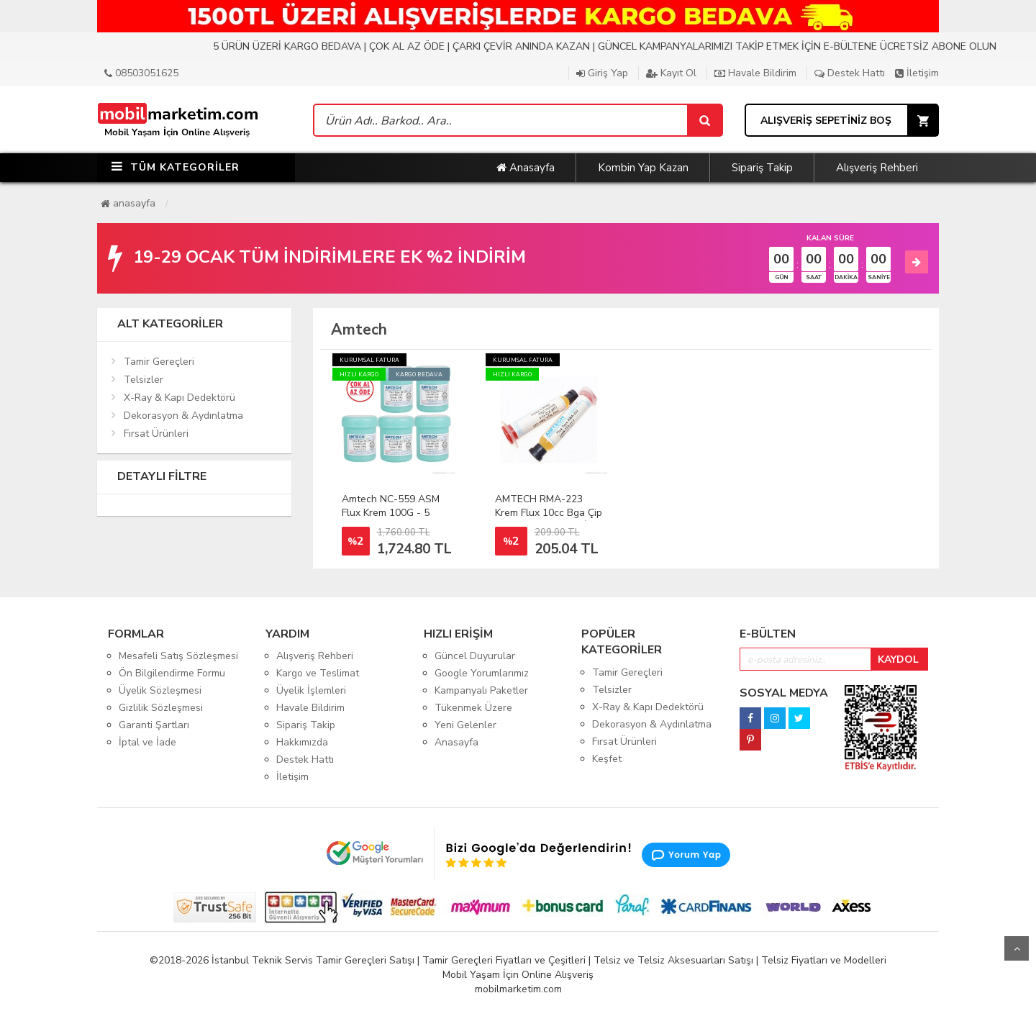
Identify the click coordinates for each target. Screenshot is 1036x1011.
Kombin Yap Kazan (643, 167)
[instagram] (775, 714)
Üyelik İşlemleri (311, 690)
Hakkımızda (302, 742)
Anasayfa (525, 167)
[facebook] (750, 714)
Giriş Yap (602, 73)
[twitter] (799, 714)
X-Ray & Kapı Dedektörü (179, 397)
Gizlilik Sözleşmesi (161, 708)
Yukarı (1016, 948)
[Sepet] (704, 120)
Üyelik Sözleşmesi (160, 690)
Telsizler (143, 379)
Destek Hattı (849, 73)
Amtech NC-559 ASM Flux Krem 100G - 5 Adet (391, 512)
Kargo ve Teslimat (317, 673)
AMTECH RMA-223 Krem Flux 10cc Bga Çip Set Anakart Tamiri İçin (548, 512)
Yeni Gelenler (465, 725)
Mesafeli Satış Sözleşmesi (178, 656)
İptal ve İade (147, 742)
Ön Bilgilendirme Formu (172, 673)
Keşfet (607, 759)
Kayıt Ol (671, 73)
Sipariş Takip (762, 167)
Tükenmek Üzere (473, 708)
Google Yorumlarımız (482, 673)
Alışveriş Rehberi (877, 167)
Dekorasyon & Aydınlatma (183, 415)
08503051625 (141, 73)
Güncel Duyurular (475, 656)
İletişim (917, 73)
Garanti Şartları (154, 725)
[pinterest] (750, 736)
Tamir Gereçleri (159, 361)
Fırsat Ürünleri (156, 433)
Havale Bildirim (755, 73)
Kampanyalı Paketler (481, 690)
